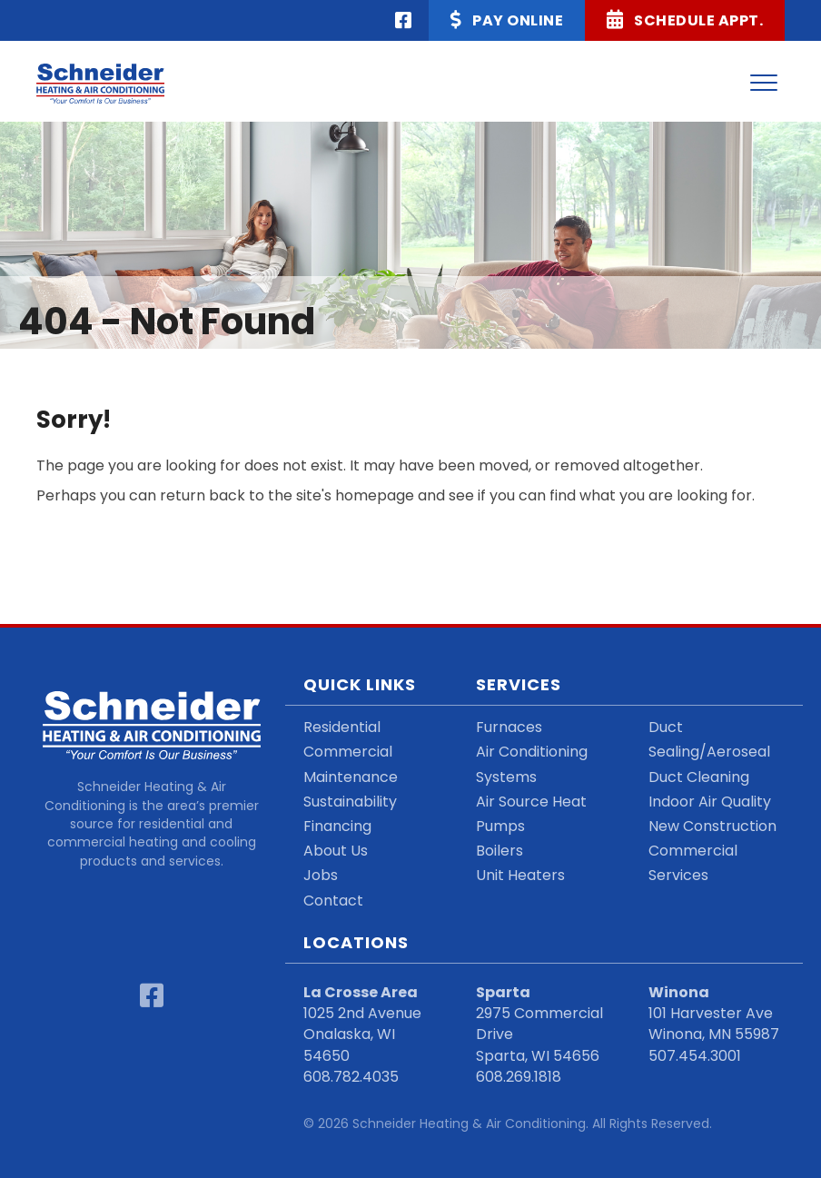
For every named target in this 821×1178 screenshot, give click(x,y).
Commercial (347, 751)
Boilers (499, 850)
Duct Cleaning (698, 777)
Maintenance (350, 777)
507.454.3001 (694, 1055)
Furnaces (509, 727)
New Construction (712, 826)
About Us (335, 850)
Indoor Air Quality (709, 801)
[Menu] (764, 83)
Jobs (320, 875)
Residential (342, 727)
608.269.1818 (518, 1076)
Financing (337, 826)
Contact (333, 900)
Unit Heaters (520, 875)
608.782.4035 (351, 1076)
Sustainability (350, 801)
